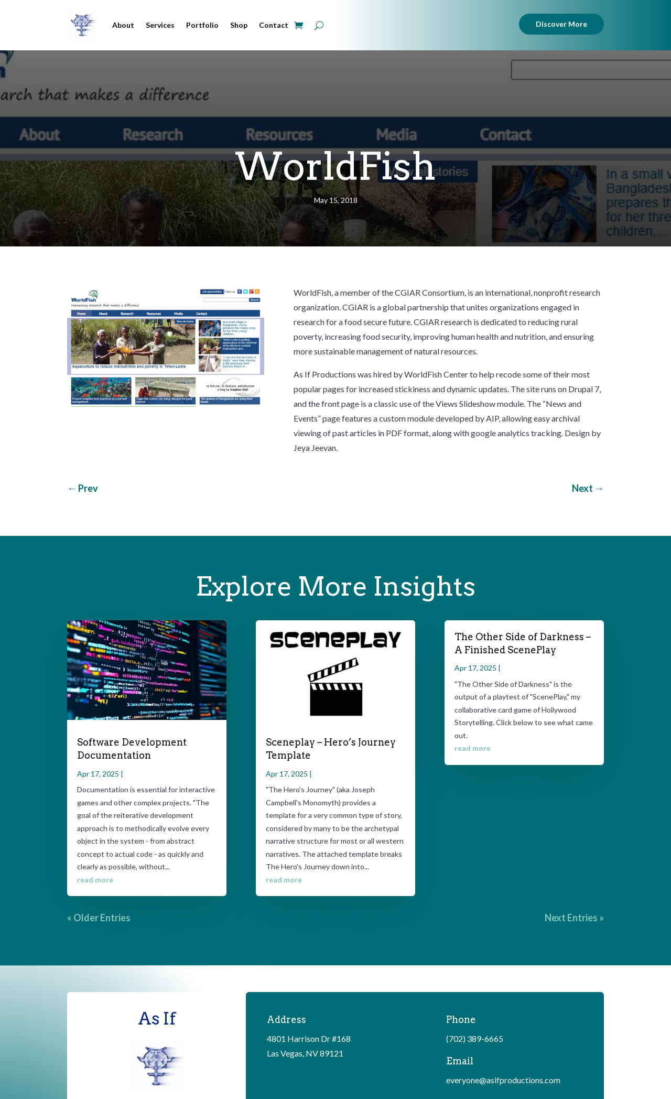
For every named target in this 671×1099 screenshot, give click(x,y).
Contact (273, 24)
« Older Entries (99, 917)
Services (160, 24)
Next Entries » (574, 917)
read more (95, 879)
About (123, 24)
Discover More (561, 23)
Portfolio (202, 24)
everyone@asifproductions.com (503, 1080)
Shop (238, 24)
